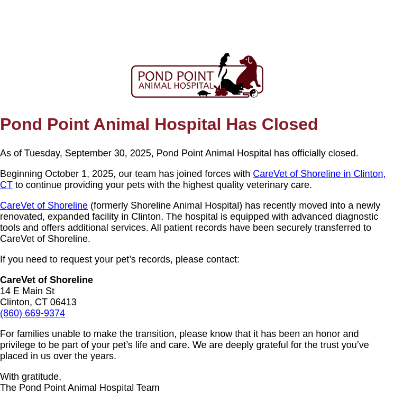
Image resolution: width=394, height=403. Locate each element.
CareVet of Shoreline (44, 205)
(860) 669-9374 (32, 313)
